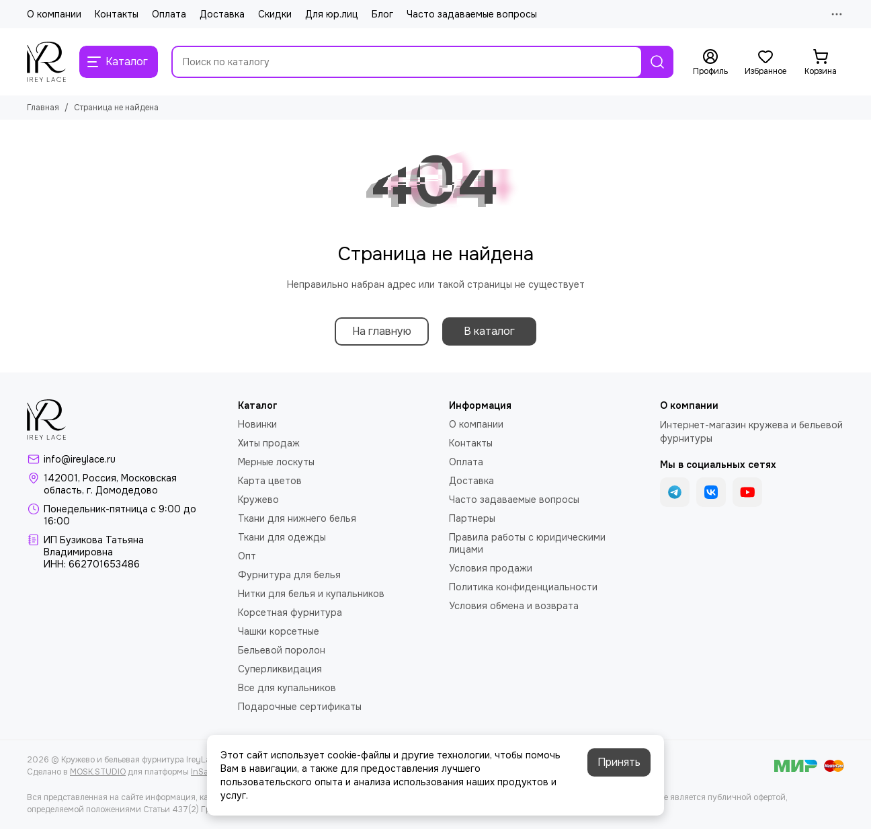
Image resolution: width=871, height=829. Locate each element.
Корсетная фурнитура (290, 612)
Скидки (275, 14)
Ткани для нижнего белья (297, 518)
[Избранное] (765, 62)
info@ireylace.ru (80, 459)
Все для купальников (287, 688)
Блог (382, 14)
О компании (54, 14)
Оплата (169, 14)
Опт (247, 556)
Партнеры (472, 518)
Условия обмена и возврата (514, 606)
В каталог (489, 331)
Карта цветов (270, 481)
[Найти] (657, 62)
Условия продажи (490, 568)
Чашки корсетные (278, 631)
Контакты (116, 14)
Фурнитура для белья (289, 575)
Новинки (257, 424)
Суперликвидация (280, 669)
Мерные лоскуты (276, 462)
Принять (618, 762)
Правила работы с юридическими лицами (527, 543)
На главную (381, 331)
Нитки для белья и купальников (311, 594)
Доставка (222, 14)
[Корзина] (820, 62)
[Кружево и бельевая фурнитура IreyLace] (46, 62)
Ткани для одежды (282, 537)
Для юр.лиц (331, 14)
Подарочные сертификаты (300, 707)
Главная (43, 107)
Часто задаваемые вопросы (472, 14)
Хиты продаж (269, 443)
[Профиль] (710, 62)
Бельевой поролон (281, 650)
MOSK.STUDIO (98, 771)
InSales (205, 771)
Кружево (258, 500)
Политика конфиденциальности (523, 587)
